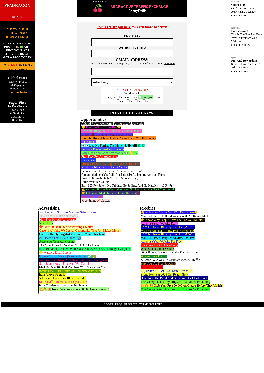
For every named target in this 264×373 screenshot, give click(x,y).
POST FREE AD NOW (132, 113)
